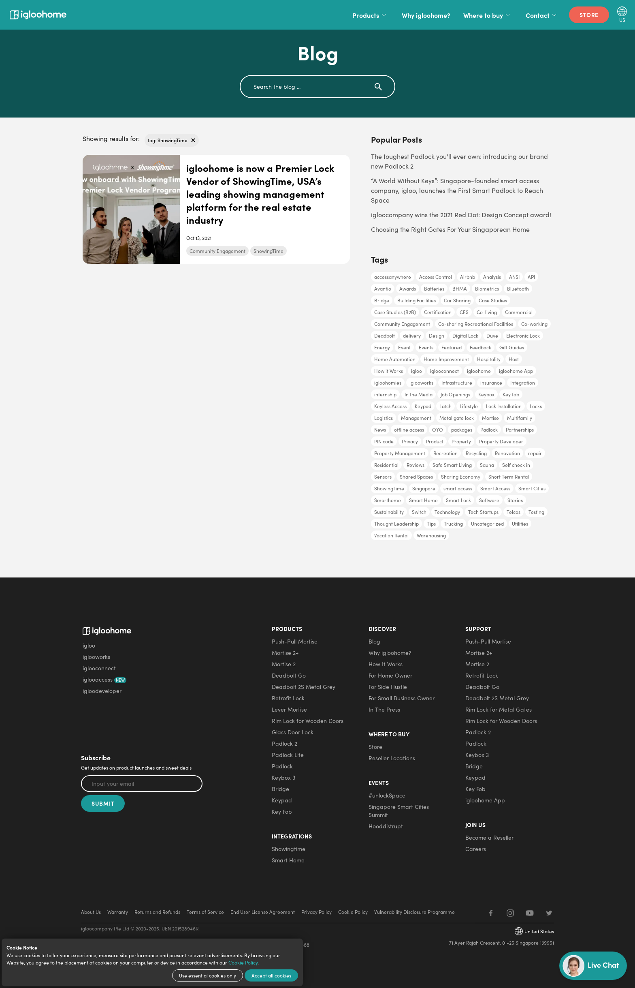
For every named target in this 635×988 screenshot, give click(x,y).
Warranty (117, 912)
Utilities (520, 523)
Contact (542, 15)
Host (514, 359)
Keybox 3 (283, 777)
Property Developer (501, 441)
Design (436, 335)
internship (385, 394)
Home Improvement (446, 359)
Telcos (513, 512)
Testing (536, 512)
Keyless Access (390, 406)
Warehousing (431, 535)
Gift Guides (511, 347)
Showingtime (288, 849)
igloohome (479, 371)
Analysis (492, 277)
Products (370, 15)
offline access (409, 429)
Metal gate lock (456, 418)
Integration (522, 382)
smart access (457, 488)
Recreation (445, 453)
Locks (536, 406)
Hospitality (489, 359)
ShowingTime (268, 251)
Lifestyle (469, 406)
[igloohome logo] (128, 627)
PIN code (384, 441)
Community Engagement (217, 251)
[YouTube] (529, 913)
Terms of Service (205, 912)
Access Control (435, 277)
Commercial (519, 312)
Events (426, 347)
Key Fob (282, 811)
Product (434, 441)
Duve (492, 335)
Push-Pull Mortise (295, 641)
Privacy (410, 441)
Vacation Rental (391, 535)
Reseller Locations (392, 758)
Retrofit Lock (288, 698)
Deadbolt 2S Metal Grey (303, 687)
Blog (374, 641)
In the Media (419, 394)
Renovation (507, 453)
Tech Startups (483, 512)
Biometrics (487, 288)
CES (464, 312)
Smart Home (423, 500)
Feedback (480, 347)
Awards (407, 288)
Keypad (423, 406)
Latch (445, 406)
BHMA (459, 288)
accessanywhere (392, 277)
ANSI (514, 277)
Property (461, 441)
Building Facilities (416, 300)
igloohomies (387, 382)
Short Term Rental (508, 476)
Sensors (383, 476)
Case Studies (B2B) (395, 312)
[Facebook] (491, 913)
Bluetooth (518, 288)
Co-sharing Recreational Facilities (475, 324)
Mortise (490, 418)
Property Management (399, 453)
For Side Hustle (388, 687)
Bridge (381, 300)
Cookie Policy (243, 962)
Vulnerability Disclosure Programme (414, 912)
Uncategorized (487, 523)
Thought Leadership (396, 523)
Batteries (434, 288)
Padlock (489, 429)
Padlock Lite (288, 755)
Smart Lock (458, 500)
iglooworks (421, 382)
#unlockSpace (387, 795)
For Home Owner (390, 675)
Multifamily (519, 418)
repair (535, 453)
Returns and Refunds (157, 912)
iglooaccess (104, 679)
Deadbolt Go (289, 675)
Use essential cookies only (207, 975)
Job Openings (455, 394)
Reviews (415, 465)
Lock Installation (504, 406)
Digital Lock (465, 335)
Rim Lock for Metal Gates (498, 709)
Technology (447, 512)
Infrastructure (456, 382)
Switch (419, 512)
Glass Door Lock (292, 732)
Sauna (487, 465)
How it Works (388, 371)
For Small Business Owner (402, 698)
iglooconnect (444, 371)
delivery (412, 335)
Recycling (476, 453)
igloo (416, 371)
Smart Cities (532, 488)
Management (416, 418)
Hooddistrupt (386, 826)
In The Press (384, 709)
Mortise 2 (284, 664)
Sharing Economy (460, 476)
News (380, 429)
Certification (438, 312)
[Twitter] (549, 913)
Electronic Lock (523, 335)
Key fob (511, 394)
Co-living (487, 312)
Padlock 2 (284, 743)
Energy (382, 347)
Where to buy (488, 15)
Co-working (534, 324)
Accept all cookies (271, 975)
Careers (475, 849)
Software (489, 500)
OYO (437, 429)
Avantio (382, 288)
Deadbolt (384, 335)
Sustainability (389, 512)
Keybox (486, 394)
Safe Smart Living (452, 465)
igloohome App (516, 371)
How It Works (386, 664)
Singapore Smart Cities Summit (399, 811)
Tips (431, 523)
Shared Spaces (416, 476)
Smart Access (495, 488)
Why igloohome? (426, 15)
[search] (301, 86)
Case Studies (493, 300)
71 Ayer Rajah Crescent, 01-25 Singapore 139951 (501, 942)
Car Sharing (457, 300)
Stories (515, 500)
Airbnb (467, 277)
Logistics (383, 418)
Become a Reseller (489, 837)
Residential (386, 465)
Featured (451, 347)
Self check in (516, 465)
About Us (91, 912)
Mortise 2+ (285, 653)
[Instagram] (510, 913)
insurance (491, 382)
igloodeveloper (102, 691)
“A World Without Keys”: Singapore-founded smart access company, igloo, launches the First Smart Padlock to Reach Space (457, 190)
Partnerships (520, 429)
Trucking (453, 523)
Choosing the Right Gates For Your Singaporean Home (450, 229)
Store (589, 15)
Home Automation (395, 359)
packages (461, 429)
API (531, 277)
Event (404, 347)
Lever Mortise (289, 709)
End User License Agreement (262, 912)
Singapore (423, 488)
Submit (103, 803)
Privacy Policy (316, 912)
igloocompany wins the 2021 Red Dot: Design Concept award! (461, 214)
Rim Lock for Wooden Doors (307, 721)
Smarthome (387, 500)
